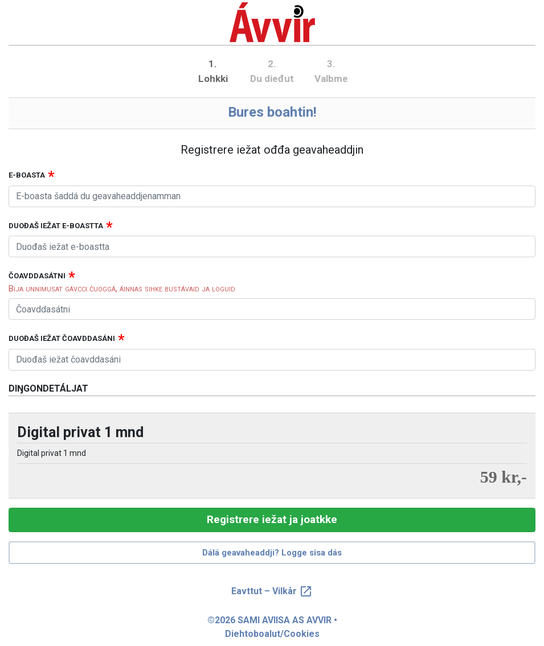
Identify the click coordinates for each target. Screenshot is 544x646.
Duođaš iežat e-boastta (56, 225)
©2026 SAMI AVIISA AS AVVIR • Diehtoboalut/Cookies (272, 627)
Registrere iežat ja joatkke (272, 519)
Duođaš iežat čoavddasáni (62, 338)
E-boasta (27, 175)
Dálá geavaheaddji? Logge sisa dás (272, 553)
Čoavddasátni (37, 275)
